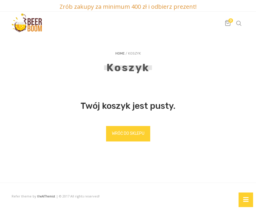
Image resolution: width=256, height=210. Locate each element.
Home (120, 53)
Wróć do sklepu (128, 133)
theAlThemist (46, 196)
